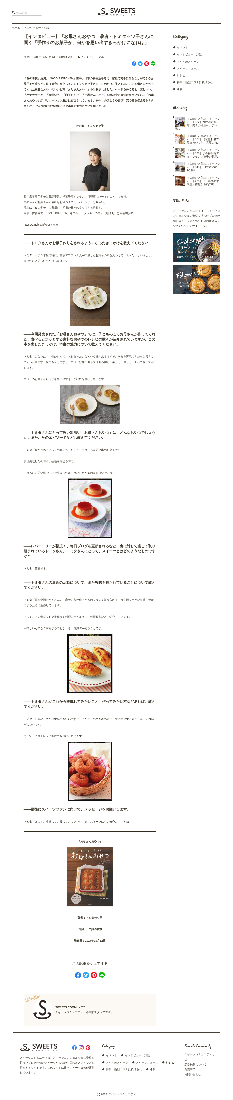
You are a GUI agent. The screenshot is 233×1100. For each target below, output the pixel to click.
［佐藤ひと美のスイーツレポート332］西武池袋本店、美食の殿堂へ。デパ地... (197, 123)
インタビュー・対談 (36, 27)
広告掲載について (195, 1064)
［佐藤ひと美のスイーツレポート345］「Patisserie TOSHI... (203, 167)
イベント (182, 47)
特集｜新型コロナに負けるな (195, 82)
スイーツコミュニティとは (199, 1057)
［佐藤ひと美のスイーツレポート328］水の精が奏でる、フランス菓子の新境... (203, 153)
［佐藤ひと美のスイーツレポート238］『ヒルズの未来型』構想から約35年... (203, 181)
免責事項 (189, 1069)
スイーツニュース (188, 68)
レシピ (181, 75)
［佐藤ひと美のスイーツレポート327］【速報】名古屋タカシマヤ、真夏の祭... (203, 139)
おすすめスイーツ (188, 61)
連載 (179, 89)
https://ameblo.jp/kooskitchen (41, 224)
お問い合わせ (192, 1074)
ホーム (16, 27)
